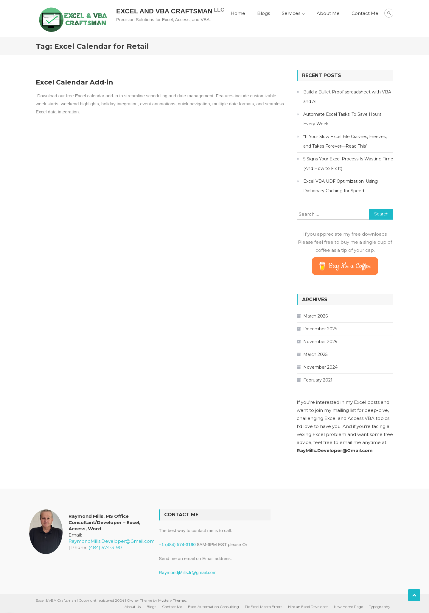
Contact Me (365, 13)
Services (291, 13)
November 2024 (320, 367)
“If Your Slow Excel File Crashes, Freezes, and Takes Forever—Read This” (345, 141)
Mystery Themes (172, 600)
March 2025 (315, 354)
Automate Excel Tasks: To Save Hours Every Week (342, 119)
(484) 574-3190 (105, 547)
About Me (328, 13)
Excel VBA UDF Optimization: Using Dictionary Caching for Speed (340, 186)
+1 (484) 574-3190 (177, 544)
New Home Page (348, 606)
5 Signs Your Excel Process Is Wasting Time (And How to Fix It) (348, 163)
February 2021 (317, 380)
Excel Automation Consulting (213, 606)
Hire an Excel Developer (308, 606)
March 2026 (315, 316)
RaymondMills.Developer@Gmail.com (112, 541)
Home (238, 13)
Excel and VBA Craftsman (164, 11)
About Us (133, 606)
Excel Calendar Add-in (74, 82)
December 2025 (320, 328)
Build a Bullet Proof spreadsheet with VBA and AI (347, 96)
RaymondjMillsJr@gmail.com (188, 572)
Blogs (263, 13)
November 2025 (320, 341)
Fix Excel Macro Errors (263, 606)
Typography (379, 606)
